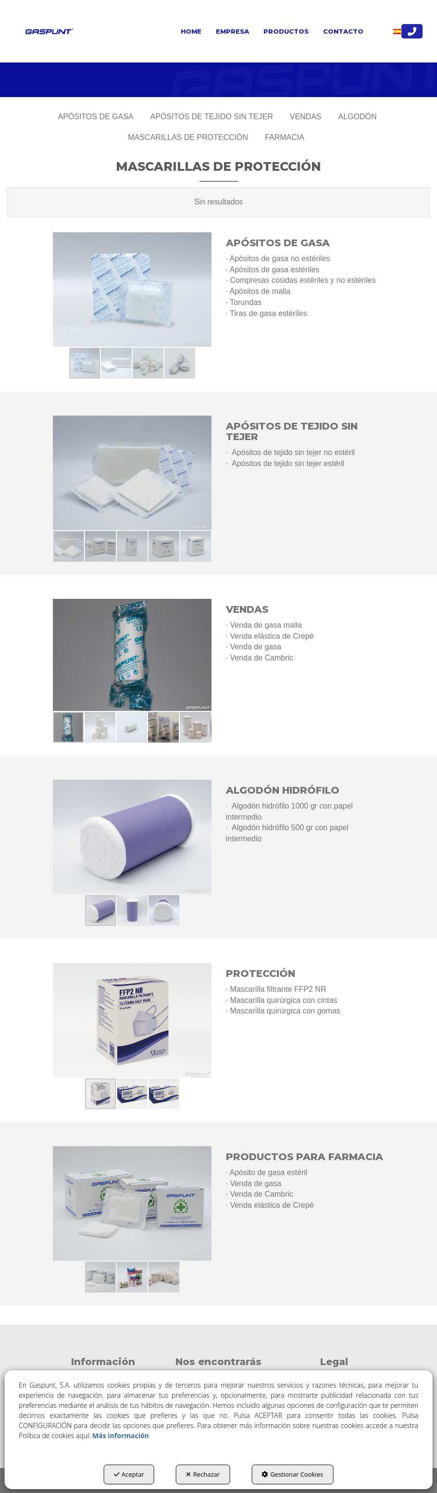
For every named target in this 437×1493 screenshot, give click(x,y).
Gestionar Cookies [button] (292, 1474)
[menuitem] (191, 31)
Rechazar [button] (203, 1474)
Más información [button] (120, 1435)
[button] (48, 31)
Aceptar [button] (129, 1474)
